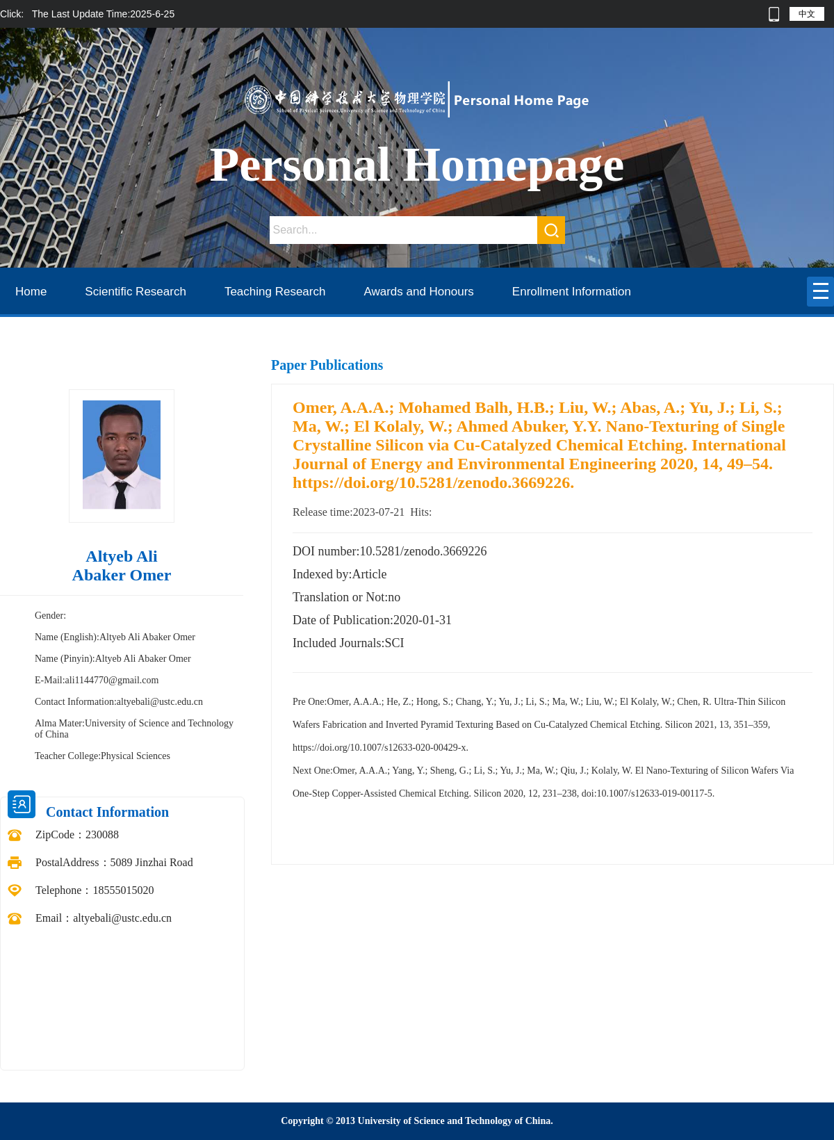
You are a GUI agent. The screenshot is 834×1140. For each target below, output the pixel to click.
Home (31, 291)
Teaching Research (275, 291)
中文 (807, 14)
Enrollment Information (571, 291)
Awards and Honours (418, 291)
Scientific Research (135, 291)
